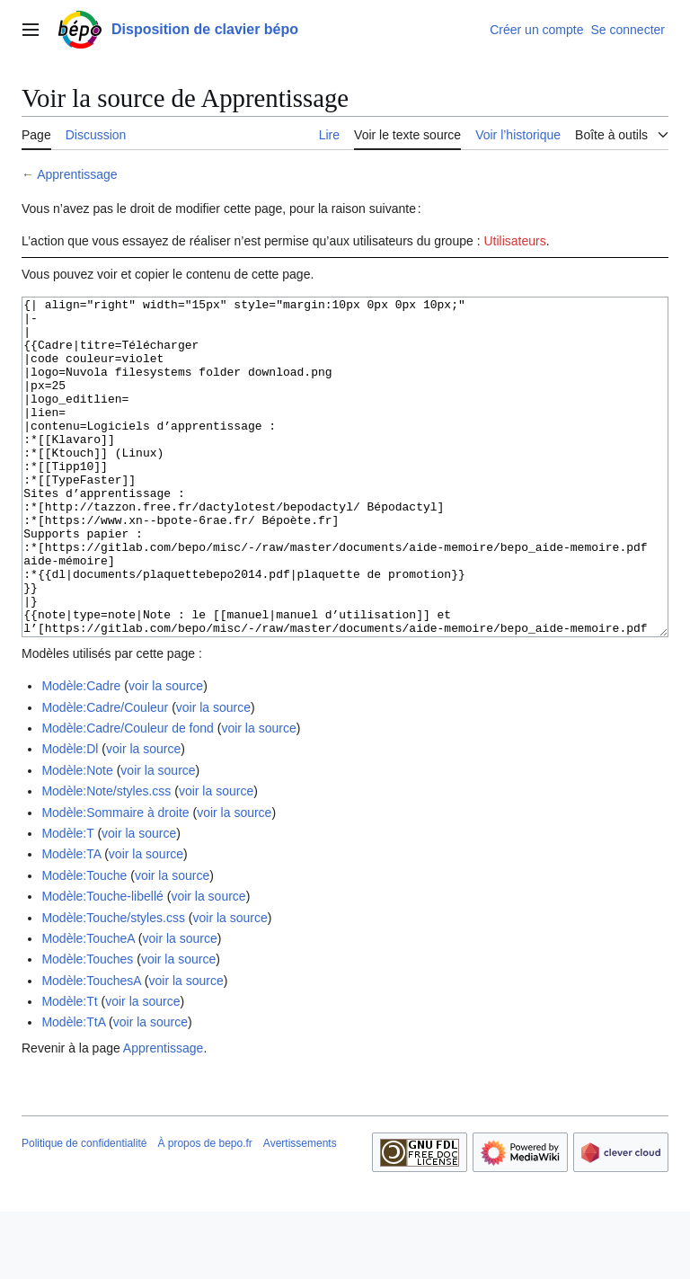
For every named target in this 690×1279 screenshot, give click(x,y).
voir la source (165, 753)
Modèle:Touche (84, 943)
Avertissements (300, 1210)
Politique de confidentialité (84, 1210)
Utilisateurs (514, 241)
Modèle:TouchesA (91, 1048)
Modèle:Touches (87, 1026)
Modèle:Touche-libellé (102, 963)
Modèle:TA (71, 921)
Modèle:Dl (69, 816)
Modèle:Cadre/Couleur (104, 775)
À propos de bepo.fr (204, 1210)
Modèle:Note (76, 837)
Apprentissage (77, 174)
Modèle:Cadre (80, 753)
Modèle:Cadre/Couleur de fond (127, 795)
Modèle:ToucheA (88, 1006)
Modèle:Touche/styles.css (113, 985)
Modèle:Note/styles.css (106, 858)
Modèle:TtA (73, 1089)
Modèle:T (67, 900)
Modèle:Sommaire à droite (115, 880)
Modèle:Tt (69, 1068)
